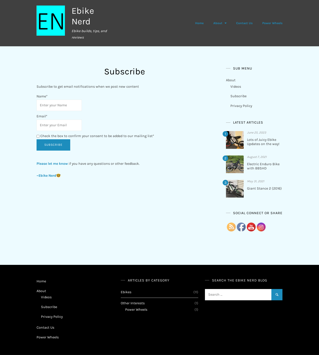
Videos (235, 86)
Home (199, 23)
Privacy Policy (241, 106)
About (217, 23)
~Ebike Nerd (46, 175)
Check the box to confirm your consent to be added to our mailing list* (95, 136)
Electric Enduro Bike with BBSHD (263, 166)
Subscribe (238, 96)
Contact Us (244, 23)
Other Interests (133, 303)
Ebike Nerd (83, 16)
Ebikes (126, 292)
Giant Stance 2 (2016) (264, 188)
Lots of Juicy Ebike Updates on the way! (263, 142)
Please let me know (52, 163)
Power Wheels (272, 23)
